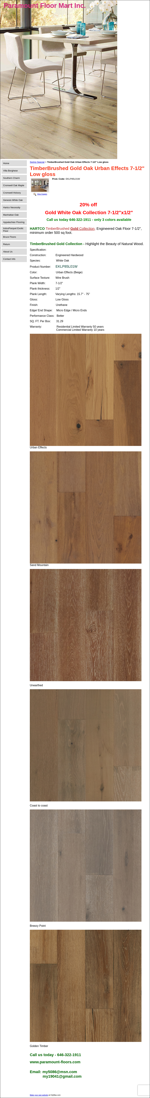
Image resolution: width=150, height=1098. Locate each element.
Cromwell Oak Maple (13, 185)
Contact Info (9, 259)
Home (6, 163)
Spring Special (37, 162)
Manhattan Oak (11, 215)
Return (6, 244)
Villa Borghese (10, 170)
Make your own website (39, 1095)
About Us (7, 251)
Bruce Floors (9, 237)
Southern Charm (11, 178)
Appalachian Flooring (13, 222)
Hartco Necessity (11, 207)
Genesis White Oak (13, 200)
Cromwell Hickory (12, 192)
